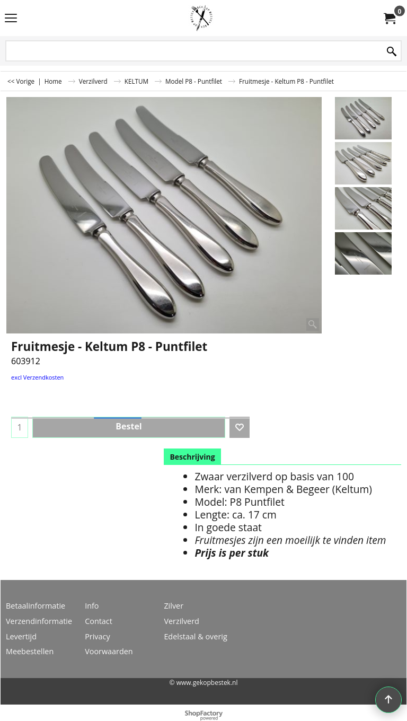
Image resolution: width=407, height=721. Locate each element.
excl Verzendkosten (37, 377)
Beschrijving (192, 457)
